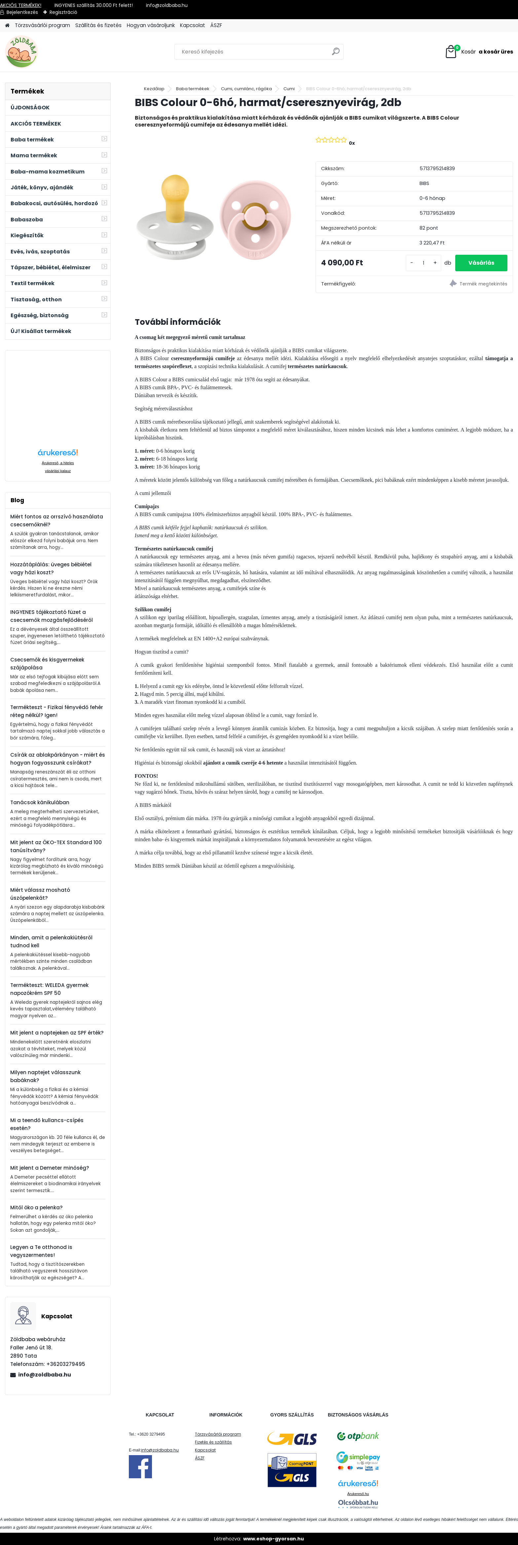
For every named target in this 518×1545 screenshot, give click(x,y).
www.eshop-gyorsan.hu (273, 1538)
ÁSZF (216, 25)
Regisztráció (63, 12)
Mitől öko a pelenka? (36, 1207)
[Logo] (50, 51)
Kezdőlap (154, 89)
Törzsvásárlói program (42, 25)
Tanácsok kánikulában (39, 802)
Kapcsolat (192, 25)
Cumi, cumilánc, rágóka (246, 89)
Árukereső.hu (358, 1494)
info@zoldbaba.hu (44, 1374)
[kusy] (423, 263)
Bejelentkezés (22, 12)
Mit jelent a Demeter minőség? (49, 1167)
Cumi (289, 89)
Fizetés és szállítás (213, 1442)
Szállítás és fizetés (98, 25)
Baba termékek (192, 89)
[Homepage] (7, 25)
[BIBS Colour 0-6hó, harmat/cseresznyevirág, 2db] (214, 213)
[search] (336, 54)
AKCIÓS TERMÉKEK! (20, 5)
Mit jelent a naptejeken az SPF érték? (57, 1032)
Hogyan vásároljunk (151, 25)
